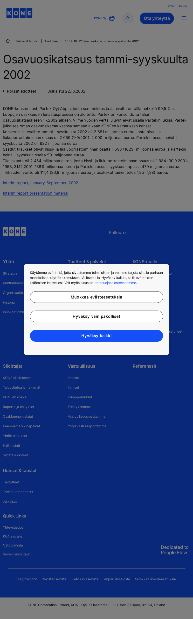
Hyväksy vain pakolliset (96, 316)
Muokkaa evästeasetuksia (96, 296)
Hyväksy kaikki (96, 335)
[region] (96, 309)
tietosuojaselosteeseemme (115, 282)
